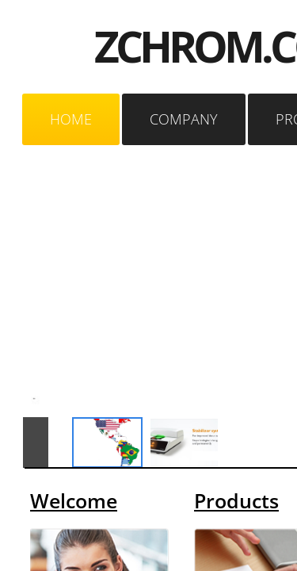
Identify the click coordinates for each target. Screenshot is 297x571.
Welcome (73, 500)
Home (71, 118)
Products (236, 500)
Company (184, 118)
